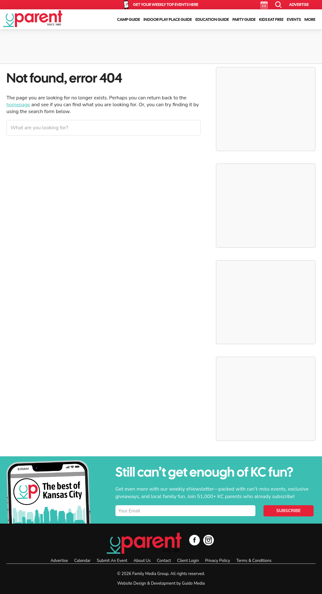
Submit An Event (112, 560)
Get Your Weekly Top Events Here (165, 4)
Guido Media (193, 583)
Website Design (131, 583)
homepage (18, 104)
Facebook (194, 540)
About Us (142, 560)
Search (278, 5)
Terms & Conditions (253, 560)
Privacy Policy (217, 560)
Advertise (299, 4)
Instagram (208, 540)
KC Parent (32, 18)
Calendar (264, 5)
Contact (164, 560)
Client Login (188, 560)
